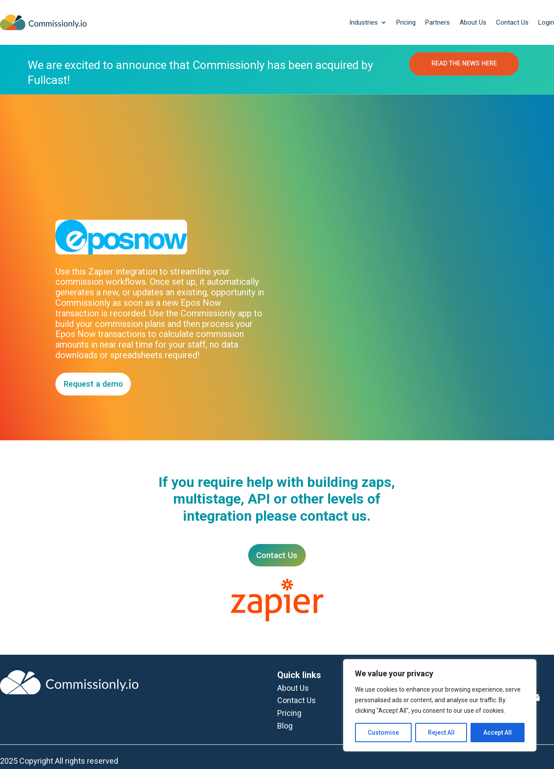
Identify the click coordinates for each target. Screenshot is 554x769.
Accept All (497, 732)
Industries (363, 22)
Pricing (406, 22)
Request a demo (94, 384)
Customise (383, 732)
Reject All (441, 732)
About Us (473, 22)
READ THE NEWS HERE (464, 64)
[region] (439, 705)
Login (546, 22)
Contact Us (512, 22)
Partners (437, 22)
